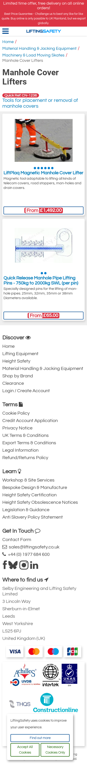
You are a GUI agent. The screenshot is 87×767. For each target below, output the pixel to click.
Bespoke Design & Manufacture (34, 487)
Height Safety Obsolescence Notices (40, 502)
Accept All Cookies (25, 749)
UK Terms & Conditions (25, 435)
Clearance (13, 383)
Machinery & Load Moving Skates (33, 55)
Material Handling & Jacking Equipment (39, 48)
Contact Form (16, 539)
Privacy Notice (17, 428)
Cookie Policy (16, 413)
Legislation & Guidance (25, 509)
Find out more (40, 738)
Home (8, 42)
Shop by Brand (17, 376)
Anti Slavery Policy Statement (32, 517)
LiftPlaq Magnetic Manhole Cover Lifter (43, 173)
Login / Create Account (26, 390)
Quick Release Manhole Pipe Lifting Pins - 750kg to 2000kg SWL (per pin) (40, 280)
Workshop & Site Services (28, 480)
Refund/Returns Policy (25, 457)
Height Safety (16, 361)
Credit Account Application (30, 420)
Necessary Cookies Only (55, 749)
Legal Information (20, 450)
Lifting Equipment (20, 353)
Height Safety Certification (29, 495)
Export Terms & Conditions (29, 443)
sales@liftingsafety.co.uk (30, 547)
